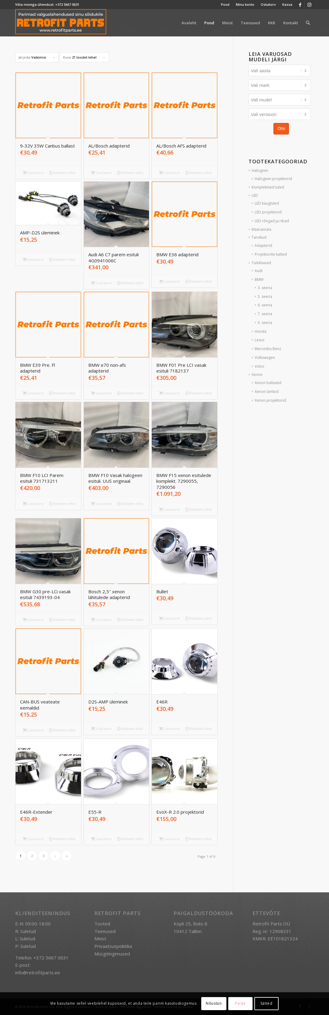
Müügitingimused (112, 954)
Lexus (259, 339)
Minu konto (245, 4)
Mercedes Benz (268, 348)
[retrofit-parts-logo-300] (60, 22)
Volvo (259, 366)
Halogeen (260, 170)
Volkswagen (265, 357)
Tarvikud (259, 237)
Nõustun (214, 1003)
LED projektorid (268, 212)
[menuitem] (225, 4)
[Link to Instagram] (309, 4)
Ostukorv (268, 4)
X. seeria (265, 322)
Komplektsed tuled (268, 187)
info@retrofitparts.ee (37, 972)
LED (255, 195)
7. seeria (265, 313)
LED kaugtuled (267, 203)
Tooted (102, 924)
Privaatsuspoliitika (113, 946)
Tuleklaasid (261, 262)
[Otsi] (308, 22)
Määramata (261, 229)
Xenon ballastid (268, 382)
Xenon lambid (267, 391)
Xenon (257, 374)
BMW (259, 279)
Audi (259, 270)
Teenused (105, 931)
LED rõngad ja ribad (272, 220)
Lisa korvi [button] (33, 172)
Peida (240, 1003)
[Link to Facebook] (300, 4)
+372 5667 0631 (67, 4)
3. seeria (265, 287)
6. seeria (265, 305)
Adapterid (263, 245)
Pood (225, 4)
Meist (100, 938)
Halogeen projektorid (273, 178)
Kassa (287, 4)
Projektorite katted (271, 254)
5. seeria (265, 296)
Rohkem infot (62, 172)
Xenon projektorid (270, 400)
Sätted (266, 1003)
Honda (260, 331)
